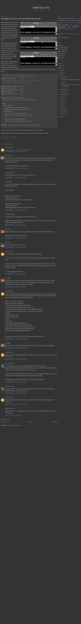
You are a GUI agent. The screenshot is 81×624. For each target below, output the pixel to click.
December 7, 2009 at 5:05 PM (15, 210)
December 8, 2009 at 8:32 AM (15, 287)
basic (68, 18)
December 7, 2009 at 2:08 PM (15, 177)
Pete (6, 242)
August (63, 96)
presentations (77, 25)
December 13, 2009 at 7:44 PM (16, 359)
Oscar (6, 155)
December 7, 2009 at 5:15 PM (15, 225)
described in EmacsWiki (9, 47)
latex (67, 22)
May (62, 104)
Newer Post (4, 422)
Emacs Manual (62, 53)
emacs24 (70, 20)
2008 (61, 116)
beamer (75, 18)
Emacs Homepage (63, 49)
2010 (61, 73)
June (62, 101)
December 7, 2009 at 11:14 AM (16, 168)
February (63, 111)
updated (75, 26)
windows (71, 28)
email (76, 20)
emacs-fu (41, 7)
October (63, 91)
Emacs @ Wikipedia (63, 47)
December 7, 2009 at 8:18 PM (15, 238)
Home (29, 422)
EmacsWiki (61, 58)
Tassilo (7, 181)
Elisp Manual (61, 55)
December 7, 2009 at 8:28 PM (15, 247)
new (7, 138)
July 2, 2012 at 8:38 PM (13, 415)
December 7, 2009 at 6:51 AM (15, 151)
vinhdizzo (7, 147)
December (64, 77)
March (63, 108)
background (61, 18)
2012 (61, 68)
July (62, 99)
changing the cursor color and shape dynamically (21, 19)
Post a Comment (5, 419)
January (63, 113)
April (62, 106)
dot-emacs (60, 45)
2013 (61, 65)
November (64, 89)
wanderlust (60, 28)
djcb (6, 229)
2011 (61, 70)
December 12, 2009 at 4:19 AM (16, 338)
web (66, 28)
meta (71, 22)
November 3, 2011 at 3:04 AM (15, 393)
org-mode (66, 25)
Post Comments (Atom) (14, 425)
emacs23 (62, 20)
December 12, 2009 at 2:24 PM (16, 348)
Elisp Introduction (62, 51)
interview (61, 22)
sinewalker (8, 363)
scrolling (63, 82)
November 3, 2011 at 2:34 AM (15, 382)
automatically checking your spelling (70, 79)
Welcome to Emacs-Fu (64, 37)
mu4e (75, 22)
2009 (61, 75)
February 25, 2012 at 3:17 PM (15, 404)
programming (62, 26)
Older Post (55, 422)
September (64, 94)
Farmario (7, 397)
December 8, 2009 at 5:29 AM (15, 274)
